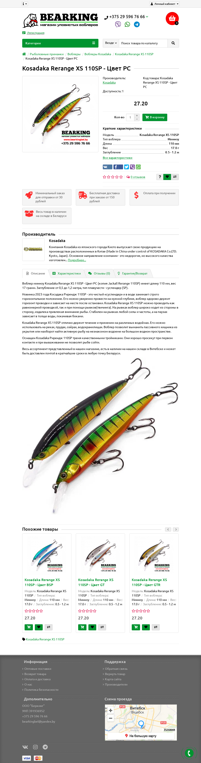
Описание (35, 273)
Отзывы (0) (99, 273)
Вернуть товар (114, 674)
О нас (27, 684)
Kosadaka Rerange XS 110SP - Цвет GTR (149, 582)
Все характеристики (117, 157)
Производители (115, 684)
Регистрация (33, 32)
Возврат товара (34, 674)
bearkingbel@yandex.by (38, 721)
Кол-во (119, 117)
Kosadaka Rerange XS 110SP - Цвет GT (95, 582)
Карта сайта (112, 679)
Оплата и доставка (36, 679)
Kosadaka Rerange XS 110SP (134, 54)
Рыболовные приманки (47, 54)
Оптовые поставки (36, 668)
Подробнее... (77, 260)
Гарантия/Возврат (132, 273)
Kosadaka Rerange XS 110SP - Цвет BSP (42, 582)
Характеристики (66, 273)
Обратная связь (115, 668)
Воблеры (74, 54)
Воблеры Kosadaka (97, 54)
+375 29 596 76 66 (34, 716)
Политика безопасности (40, 689)
